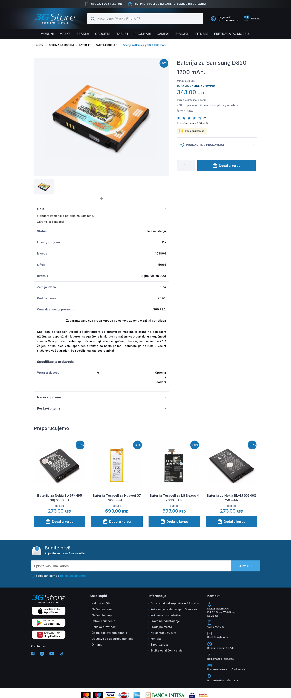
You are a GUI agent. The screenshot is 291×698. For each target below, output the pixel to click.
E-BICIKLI (182, 34)
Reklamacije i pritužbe (165, 615)
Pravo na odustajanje (165, 621)
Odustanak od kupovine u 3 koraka (174, 603)
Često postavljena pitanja (109, 632)
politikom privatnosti (74, 575)
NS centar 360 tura (163, 632)
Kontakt (155, 638)
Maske (65, 34)
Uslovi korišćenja (103, 621)
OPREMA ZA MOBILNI (61, 45)
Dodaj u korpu (226, 165)
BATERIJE (84, 45)
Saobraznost (159, 644)
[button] (179, 118)
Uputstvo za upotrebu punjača (112, 638)
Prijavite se (245, 566)
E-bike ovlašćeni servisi (166, 650)
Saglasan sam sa (59, 575)
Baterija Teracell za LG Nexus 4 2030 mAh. (174, 498)
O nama (97, 644)
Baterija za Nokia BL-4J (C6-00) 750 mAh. (231, 498)
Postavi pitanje (101, 408)
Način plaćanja (102, 615)
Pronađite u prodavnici (217, 145)
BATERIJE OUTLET (106, 45)
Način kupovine (101, 397)
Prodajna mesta (161, 627)
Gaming (163, 34)
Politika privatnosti (104, 627)
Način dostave (102, 609)
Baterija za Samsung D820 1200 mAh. (144, 45)
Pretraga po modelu (232, 34)
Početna (39, 45)
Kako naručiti (101, 603)
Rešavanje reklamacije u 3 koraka (173, 609)
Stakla (83, 34)
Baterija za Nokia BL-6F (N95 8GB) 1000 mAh (59, 498)
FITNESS (201, 34)
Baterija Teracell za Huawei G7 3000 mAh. (117, 498)
